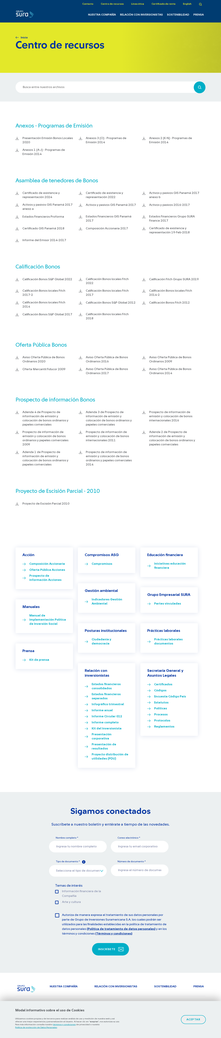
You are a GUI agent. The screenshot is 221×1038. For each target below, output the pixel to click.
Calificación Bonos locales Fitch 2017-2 (43, 292)
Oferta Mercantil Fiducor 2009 (43, 369)
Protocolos (162, 720)
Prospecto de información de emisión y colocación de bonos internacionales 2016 (170, 416)
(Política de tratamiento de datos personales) (121, 929)
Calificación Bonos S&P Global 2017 (47, 314)
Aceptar (193, 1019)
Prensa (198, 14)
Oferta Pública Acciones (47, 569)
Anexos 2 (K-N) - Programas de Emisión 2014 (170, 140)
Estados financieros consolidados (106, 686)
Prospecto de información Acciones (45, 578)
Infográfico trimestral (108, 704)
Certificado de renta (163, 4)
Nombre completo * (67, 838)
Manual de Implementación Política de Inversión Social (47, 619)
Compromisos (102, 563)
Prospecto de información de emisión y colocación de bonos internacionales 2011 (107, 436)
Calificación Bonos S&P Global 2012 (111, 302)
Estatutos (161, 702)
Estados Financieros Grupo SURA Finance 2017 (172, 218)
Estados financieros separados (106, 696)
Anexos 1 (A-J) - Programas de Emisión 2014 (43, 152)
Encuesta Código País (170, 696)
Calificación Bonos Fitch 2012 (169, 302)
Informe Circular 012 (107, 716)
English (187, 4)
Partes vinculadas (167, 603)
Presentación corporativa (102, 736)
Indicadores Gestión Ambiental (107, 601)
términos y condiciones (64, 1024)
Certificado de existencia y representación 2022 (104, 195)
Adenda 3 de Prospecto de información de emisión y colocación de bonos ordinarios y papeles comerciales (109, 418)
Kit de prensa (39, 659)
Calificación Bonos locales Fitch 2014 (43, 304)
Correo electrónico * (129, 838)
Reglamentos (164, 726)
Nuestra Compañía (102, 14)
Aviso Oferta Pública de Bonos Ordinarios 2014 (170, 371)
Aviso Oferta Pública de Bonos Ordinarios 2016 (107, 359)
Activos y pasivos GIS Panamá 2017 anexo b (174, 195)
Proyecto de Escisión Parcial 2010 (45, 503)
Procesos (161, 714)
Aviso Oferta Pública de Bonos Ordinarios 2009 (170, 359)
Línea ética (137, 4)
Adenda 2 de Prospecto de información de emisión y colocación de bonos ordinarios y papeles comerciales (172, 438)
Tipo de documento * (70, 862)
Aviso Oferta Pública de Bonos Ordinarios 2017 (107, 371)
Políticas (160, 708)
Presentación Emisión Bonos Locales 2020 (47, 140)
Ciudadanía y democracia (101, 641)
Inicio (24, 37)
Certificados (163, 684)
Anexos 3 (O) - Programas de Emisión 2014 (106, 140)
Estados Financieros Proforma (43, 216)
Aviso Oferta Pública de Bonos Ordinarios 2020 (43, 359)
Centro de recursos (112, 4)
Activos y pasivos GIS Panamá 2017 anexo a (47, 207)
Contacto (87, 4)
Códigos (160, 690)
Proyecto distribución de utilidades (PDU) (110, 756)
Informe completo (105, 722)
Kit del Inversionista (107, 728)
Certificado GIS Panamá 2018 (43, 228)
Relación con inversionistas (141, 14)
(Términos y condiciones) (113, 933)
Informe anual (102, 710)
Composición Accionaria (47, 563)
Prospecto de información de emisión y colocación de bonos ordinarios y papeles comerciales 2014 (109, 458)
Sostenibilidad (178, 14)
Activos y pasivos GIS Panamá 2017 (111, 205)
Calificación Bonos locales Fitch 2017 (107, 292)
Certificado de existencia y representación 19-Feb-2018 (169, 230)
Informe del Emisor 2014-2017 (44, 240)
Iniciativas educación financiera (170, 565)
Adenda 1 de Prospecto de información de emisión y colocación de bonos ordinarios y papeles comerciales (45, 458)
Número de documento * (132, 861)
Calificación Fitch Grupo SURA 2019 (174, 279)
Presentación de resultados (104, 746)
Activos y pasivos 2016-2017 (169, 205)
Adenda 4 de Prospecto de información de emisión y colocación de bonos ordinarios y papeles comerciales (45, 418)
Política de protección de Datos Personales (36, 1027)
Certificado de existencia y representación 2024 (41, 195)
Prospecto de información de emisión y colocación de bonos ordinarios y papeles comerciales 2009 (45, 438)
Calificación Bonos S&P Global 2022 (47, 279)
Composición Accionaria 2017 (107, 228)
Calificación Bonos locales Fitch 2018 (107, 316)
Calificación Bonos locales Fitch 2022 (107, 281)
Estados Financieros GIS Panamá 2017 (108, 218)
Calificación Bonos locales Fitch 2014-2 (170, 292)
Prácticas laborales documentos (168, 641)
